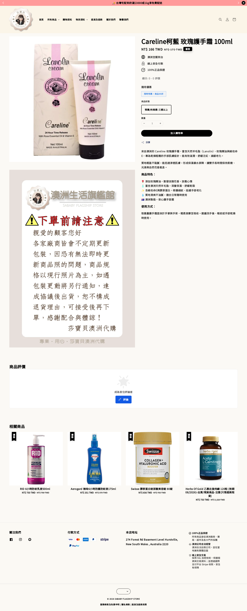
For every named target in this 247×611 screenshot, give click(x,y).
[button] (220, 19)
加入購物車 (176, 133)
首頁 (41, 19)
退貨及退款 (97, 19)
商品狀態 (145, 101)
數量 (143, 118)
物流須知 (80, 19)
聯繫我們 (123, 19)
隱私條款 (125, 604)
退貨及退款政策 (139, 604)
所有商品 (52, 19)
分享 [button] (145, 142)
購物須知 (67, 19)
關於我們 (110, 19)
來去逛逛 (137, 3)
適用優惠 (146, 87)
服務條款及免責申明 (110, 604)
